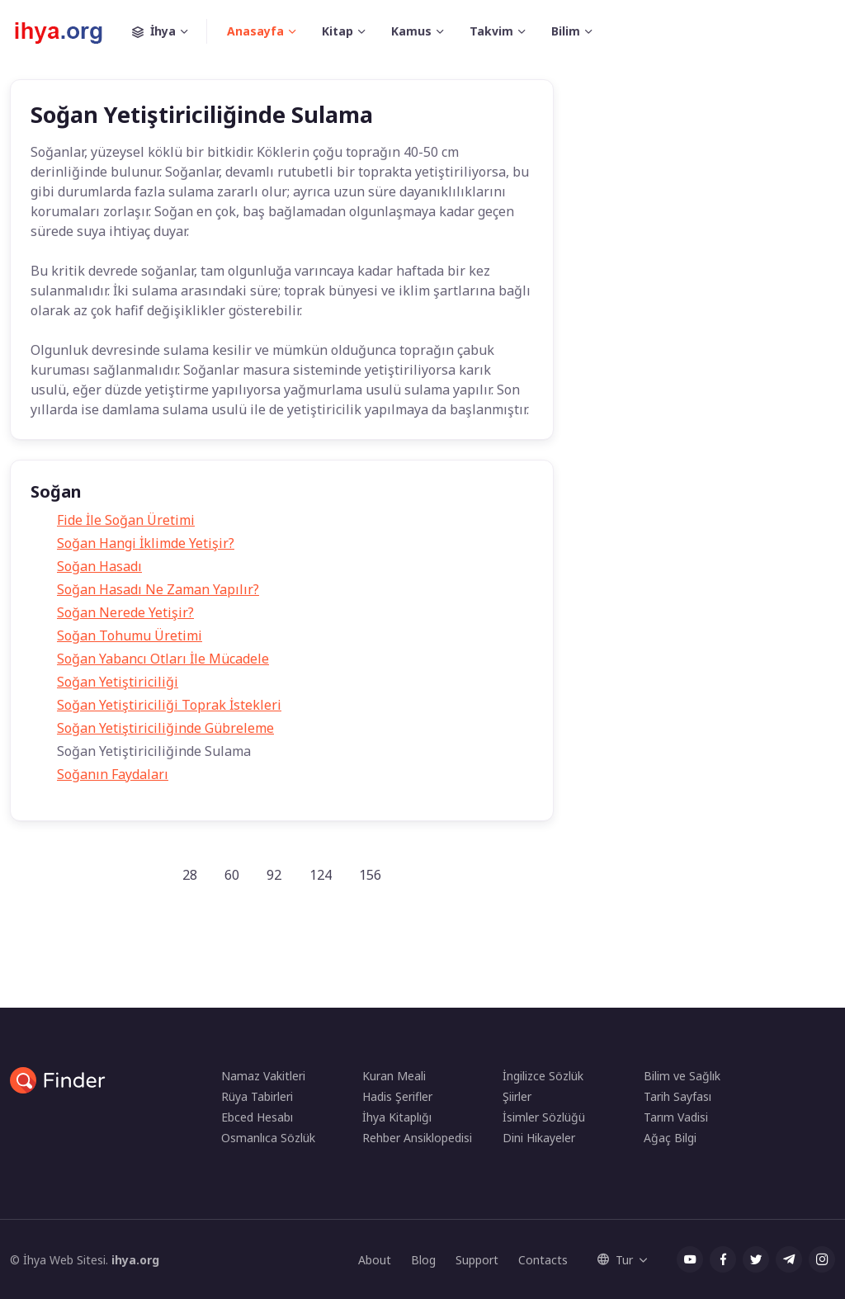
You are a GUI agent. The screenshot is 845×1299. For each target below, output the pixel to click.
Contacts (543, 1260)
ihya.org (135, 1260)
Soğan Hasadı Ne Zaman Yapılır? (158, 589)
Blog (423, 1260)
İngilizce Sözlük (543, 1076)
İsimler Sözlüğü (544, 1117)
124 (320, 875)
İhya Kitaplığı (397, 1117)
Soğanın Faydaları (112, 774)
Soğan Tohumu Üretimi (129, 635)
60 (231, 875)
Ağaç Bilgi (670, 1137)
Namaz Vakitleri (263, 1076)
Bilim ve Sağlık (682, 1076)
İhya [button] (169, 31)
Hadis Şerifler (397, 1096)
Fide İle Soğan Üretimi (126, 520)
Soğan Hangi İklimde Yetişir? (145, 543)
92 (274, 875)
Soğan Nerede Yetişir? (125, 612)
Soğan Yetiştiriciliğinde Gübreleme (165, 728)
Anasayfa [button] (255, 31)
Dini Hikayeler (539, 1137)
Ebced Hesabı (257, 1117)
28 (189, 875)
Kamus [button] (411, 31)
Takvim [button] (491, 31)
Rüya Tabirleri (257, 1096)
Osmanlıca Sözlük (268, 1137)
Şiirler (517, 1096)
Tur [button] (615, 1260)
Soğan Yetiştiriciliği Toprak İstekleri (169, 705)
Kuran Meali (394, 1076)
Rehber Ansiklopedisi (417, 1137)
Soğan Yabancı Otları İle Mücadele (163, 659)
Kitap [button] (337, 31)
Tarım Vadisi (676, 1117)
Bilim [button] (565, 31)
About (374, 1260)
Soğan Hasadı (99, 566)
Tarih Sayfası (677, 1096)
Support (477, 1260)
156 (370, 875)
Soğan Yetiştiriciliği (117, 682)
